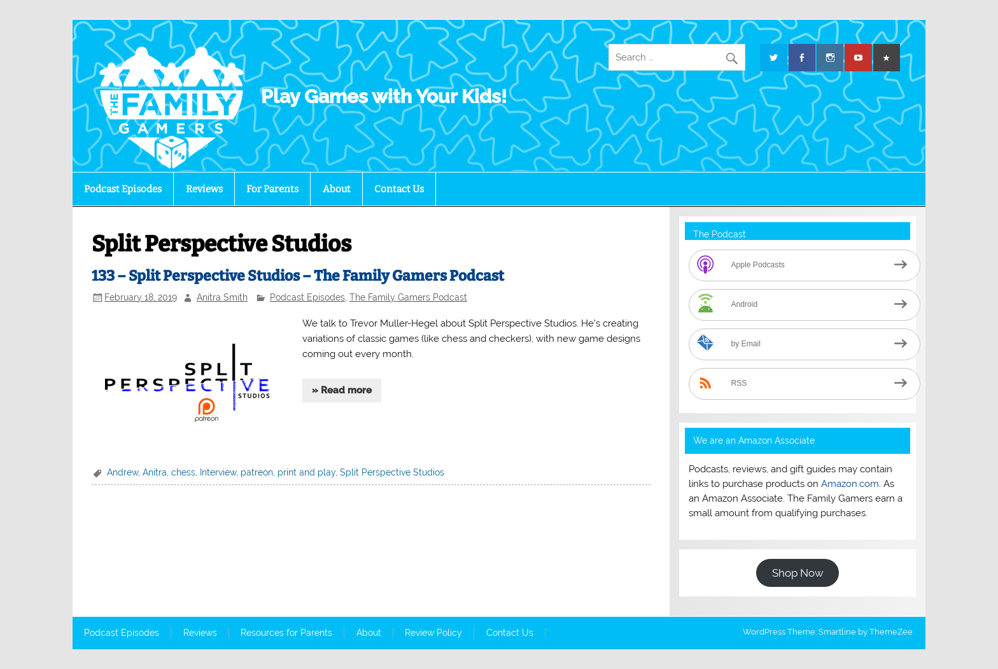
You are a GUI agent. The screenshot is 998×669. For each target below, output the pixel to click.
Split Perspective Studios (392, 472)
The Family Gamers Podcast (408, 297)
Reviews (204, 189)
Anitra (155, 472)
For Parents (272, 189)
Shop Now (798, 573)
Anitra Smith (222, 297)
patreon (257, 472)
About (337, 189)
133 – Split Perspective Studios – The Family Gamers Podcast (298, 276)
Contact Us (399, 189)
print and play (306, 472)
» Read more (342, 390)
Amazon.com (850, 483)
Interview (218, 472)
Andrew (122, 472)
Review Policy (433, 633)
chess (183, 472)
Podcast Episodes (123, 189)
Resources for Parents (286, 633)
